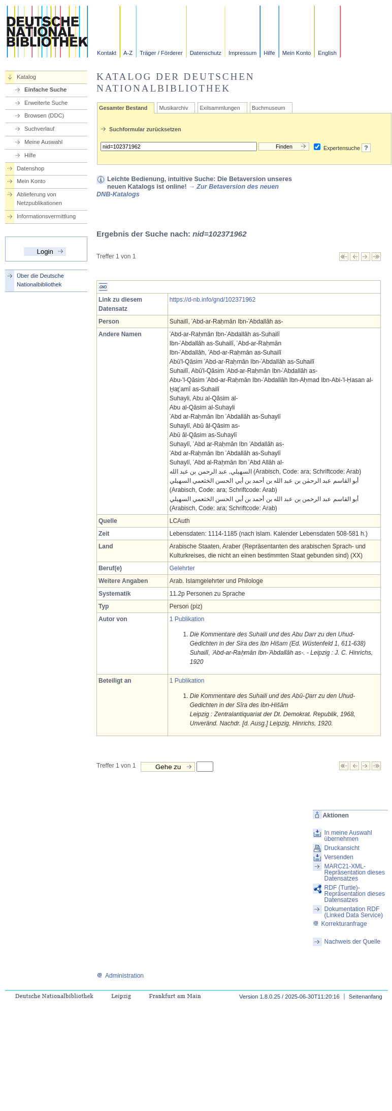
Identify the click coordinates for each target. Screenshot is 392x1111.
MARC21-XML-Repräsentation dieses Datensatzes (354, 872)
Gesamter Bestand (123, 108)
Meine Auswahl (43, 142)
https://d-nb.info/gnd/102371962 (212, 299)
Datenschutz (205, 53)
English (327, 53)
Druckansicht (342, 848)
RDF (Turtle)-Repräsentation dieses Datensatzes (354, 893)
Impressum (242, 53)
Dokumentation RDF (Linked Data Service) (353, 912)
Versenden (338, 857)
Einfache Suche (45, 89)
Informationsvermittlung (46, 216)
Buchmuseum (268, 108)
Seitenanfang (365, 996)
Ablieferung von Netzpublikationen (39, 198)
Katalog (26, 77)
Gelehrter (182, 568)
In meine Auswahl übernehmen (348, 835)
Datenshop (30, 168)
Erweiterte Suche (46, 103)
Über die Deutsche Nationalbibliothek (40, 280)
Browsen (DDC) (44, 115)
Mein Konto (296, 53)
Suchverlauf (39, 129)
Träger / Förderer (161, 53)
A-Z (128, 53)
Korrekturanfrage (340, 923)
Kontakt (106, 53)
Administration (120, 975)
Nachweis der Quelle (352, 941)
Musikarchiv (173, 108)
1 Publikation (187, 619)
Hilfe (269, 53)
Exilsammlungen (220, 108)
